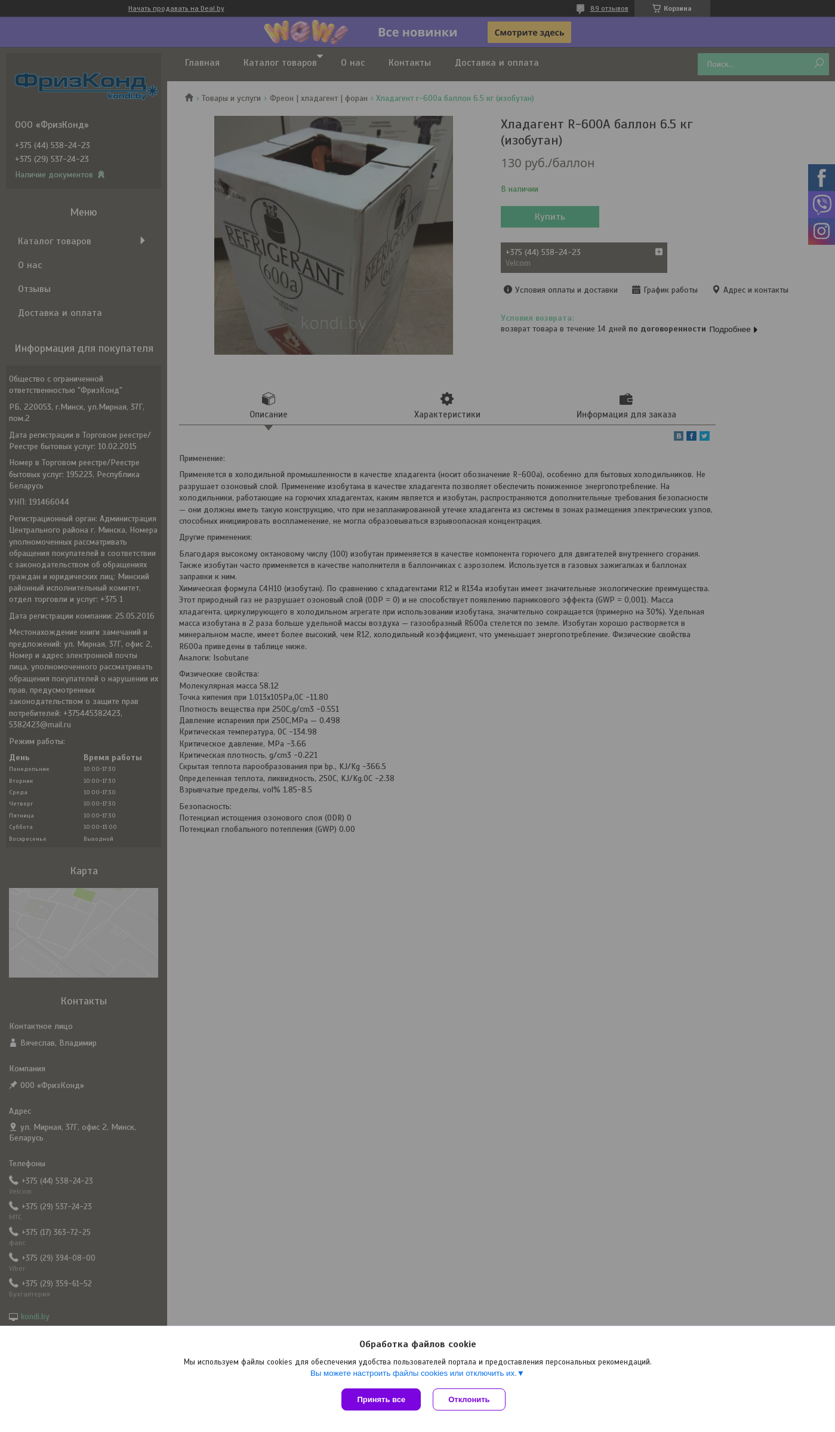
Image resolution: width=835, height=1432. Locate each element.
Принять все (381, 1399)
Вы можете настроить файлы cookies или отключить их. (413, 1373)
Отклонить (468, 1399)
